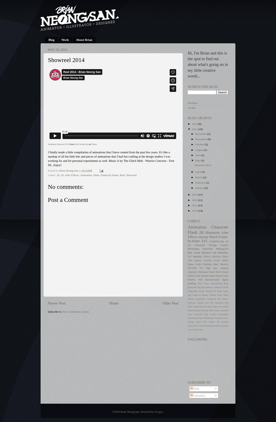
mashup (209, 325)
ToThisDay (209, 318)
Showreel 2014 (203, 165)
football (224, 322)
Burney (209, 287)
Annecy (198, 260)
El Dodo (218, 291)
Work (65, 39)
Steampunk (223, 314)
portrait (225, 325)
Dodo (198, 264)
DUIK (225, 287)
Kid (219, 299)
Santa (216, 310)
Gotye (219, 295)
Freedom (207, 264)
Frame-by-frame (109, 175)
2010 (195, 210)
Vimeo (94, 144)
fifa (218, 322)
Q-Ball (191, 310)
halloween (192, 325)
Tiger (208, 268)
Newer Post (57, 303)
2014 (195, 129)
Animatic (192, 272)
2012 (195, 200)
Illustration (212, 233)
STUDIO (192, 268)
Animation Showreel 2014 (58, 144)
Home (114, 303)
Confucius (217, 287)
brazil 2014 (201, 322)
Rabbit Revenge (201, 310)
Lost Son (209, 302)
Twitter (192, 107)
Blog (51, 39)
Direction (208, 248)
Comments (197, 395)
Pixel (209, 306)
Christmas (203, 272)
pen (215, 268)
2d (58, 175)
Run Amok (194, 252)
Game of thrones (200, 295)
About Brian (84, 39)
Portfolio (192, 102)
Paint (198, 275)
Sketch (213, 237)
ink (215, 252)
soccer (190, 329)
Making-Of (222, 248)
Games (225, 245)
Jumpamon (212, 299)
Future (211, 272)
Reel (122, 175)
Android (224, 268)
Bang (226, 283)
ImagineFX (201, 299)
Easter (202, 291)
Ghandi (212, 295)
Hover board (222, 272)
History (191, 299)
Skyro (225, 256)
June (198, 155)
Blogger (158, 411)
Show (190, 314)
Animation (86, 175)
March (199, 177)
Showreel (131, 175)
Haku (226, 295)
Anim (206, 283)
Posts (194, 388)
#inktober (223, 252)
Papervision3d (200, 306)
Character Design (205, 245)
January (199, 187)
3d (62, 175)
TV (201, 268)
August (199, 149)
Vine (190, 260)
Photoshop (193, 248)
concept (203, 237)
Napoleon (219, 302)
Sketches (216, 256)
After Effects (72, 175)
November (201, 139)
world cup (198, 329)
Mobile (191, 275)
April (198, 171)
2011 (195, 205)
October (200, 144)
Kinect (225, 299)
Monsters (207, 252)
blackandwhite (212, 279)
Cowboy (208, 260)
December (201, 133)
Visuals (191, 322)
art (226, 241)
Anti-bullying (216, 283)
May (198, 160)
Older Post (170, 303)
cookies (211, 322)
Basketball (192, 287)
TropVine (218, 318)
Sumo (200, 318)
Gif (189, 256)
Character (219, 227)
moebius (217, 325)
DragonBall (193, 291)
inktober (197, 256)
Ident (215, 264)
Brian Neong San (81, 144)
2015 (195, 123)
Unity (225, 318)
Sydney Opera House (211, 275)
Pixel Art (217, 306)
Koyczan (191, 302)
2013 (195, 194)
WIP (200, 279)
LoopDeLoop (216, 241)
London (200, 302)
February (200, 182)
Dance (191, 264)
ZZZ (205, 241)
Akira (199, 283)
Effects (207, 256)
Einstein (209, 291)
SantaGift (224, 310)
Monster (224, 264)
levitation (201, 325)
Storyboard (192, 318)
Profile (225, 306)
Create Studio (221, 260)
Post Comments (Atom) (76, 311)
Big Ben (201, 287)
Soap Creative (210, 314)
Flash (96, 175)
